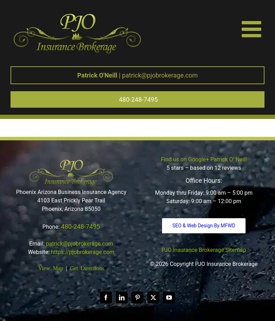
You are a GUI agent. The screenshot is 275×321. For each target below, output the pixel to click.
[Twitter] (153, 297)
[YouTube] (169, 297)
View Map (50, 267)
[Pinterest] (137, 297)
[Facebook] (106, 297)
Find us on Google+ (185, 159)
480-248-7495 (80, 226)
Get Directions (87, 267)
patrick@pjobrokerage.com (137, 75)
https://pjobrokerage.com (82, 252)
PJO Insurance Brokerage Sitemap (204, 250)
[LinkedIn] (122, 297)
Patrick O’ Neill (228, 159)
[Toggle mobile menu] (253, 29)
